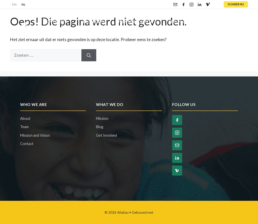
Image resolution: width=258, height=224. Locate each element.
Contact (57, 37)
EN (14, 4)
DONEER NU (236, 4)
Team (24, 127)
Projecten (94, 21)
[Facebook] (183, 5)
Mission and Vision (35, 135)
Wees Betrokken (139, 21)
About (25, 118)
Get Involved (106, 135)
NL (23, 4)
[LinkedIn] (200, 5)
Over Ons (62, 21)
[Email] (175, 5)
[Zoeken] (88, 55)
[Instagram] (191, 5)
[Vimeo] (208, 5)
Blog (212, 21)
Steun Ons (185, 21)
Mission (102, 118)
